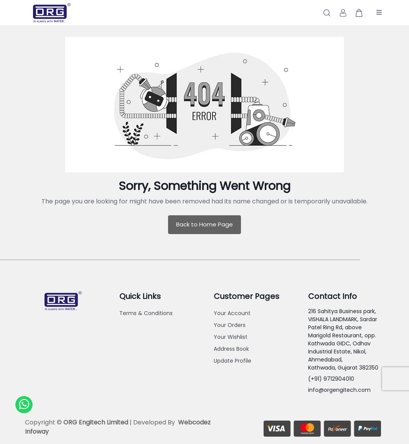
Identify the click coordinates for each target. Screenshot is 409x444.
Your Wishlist (230, 337)
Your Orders (230, 325)
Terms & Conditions (146, 313)
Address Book (231, 349)
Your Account (232, 313)
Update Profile (232, 361)
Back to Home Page (204, 224)
